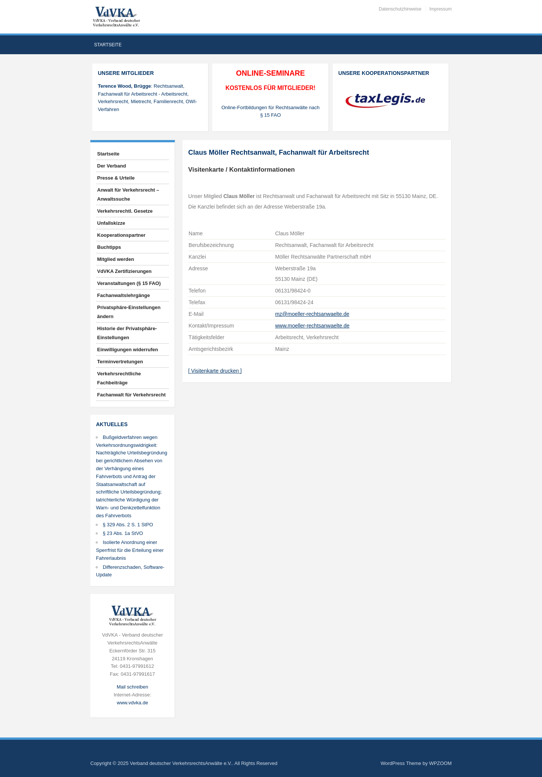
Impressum (440, 9)
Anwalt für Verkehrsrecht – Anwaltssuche (128, 194)
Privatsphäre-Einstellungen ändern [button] (128, 312)
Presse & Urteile (116, 178)
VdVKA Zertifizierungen (124, 271)
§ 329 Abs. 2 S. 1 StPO (128, 524)
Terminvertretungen (120, 361)
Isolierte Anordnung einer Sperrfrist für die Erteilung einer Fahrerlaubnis (130, 550)
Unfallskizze (111, 223)
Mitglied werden (115, 259)
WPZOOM (440, 763)
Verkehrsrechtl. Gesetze (124, 211)
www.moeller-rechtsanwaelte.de (312, 326)
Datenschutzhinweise (400, 9)
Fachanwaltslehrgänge (123, 295)
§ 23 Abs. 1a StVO (123, 533)
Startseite (108, 44)
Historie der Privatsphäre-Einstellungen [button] (127, 333)
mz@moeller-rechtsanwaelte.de (312, 314)
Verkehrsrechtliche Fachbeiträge (119, 378)
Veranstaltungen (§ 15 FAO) (129, 283)
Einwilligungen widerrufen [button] (127, 349)
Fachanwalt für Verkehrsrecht (131, 395)
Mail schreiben (132, 687)
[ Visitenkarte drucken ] (215, 371)
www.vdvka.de (132, 702)
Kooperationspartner (121, 235)
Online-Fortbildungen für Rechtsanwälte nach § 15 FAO (270, 111)
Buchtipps (109, 247)
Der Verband (111, 166)
